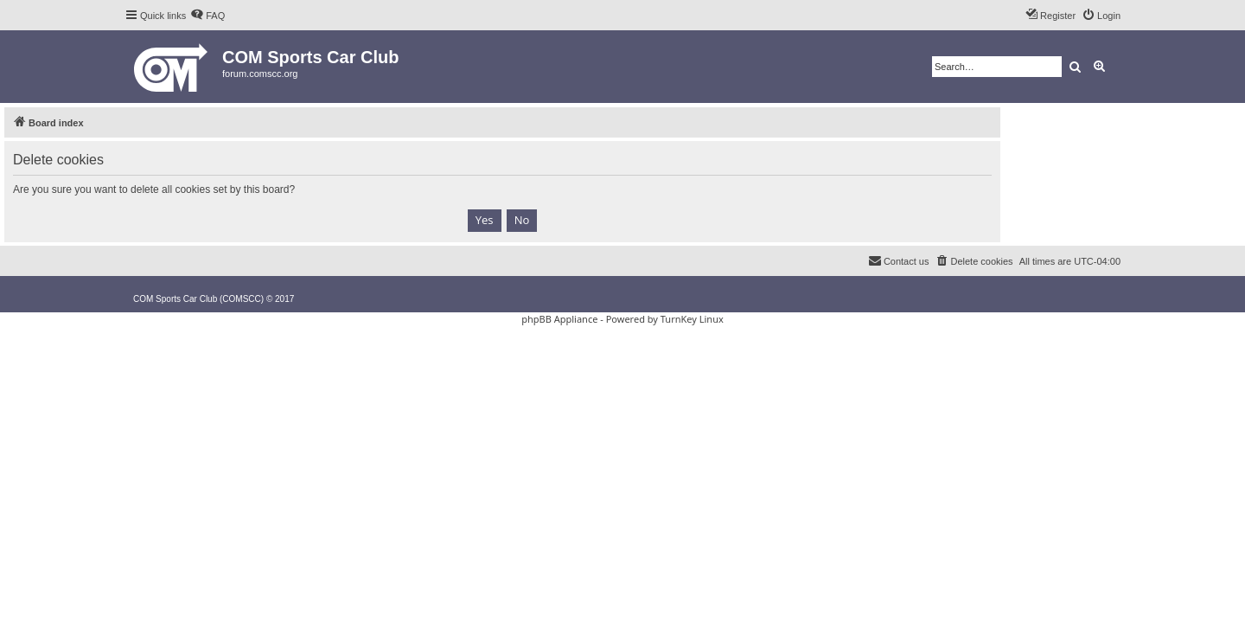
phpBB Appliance (559, 318)
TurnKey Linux (692, 318)
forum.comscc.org (259, 73)
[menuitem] (207, 15)
